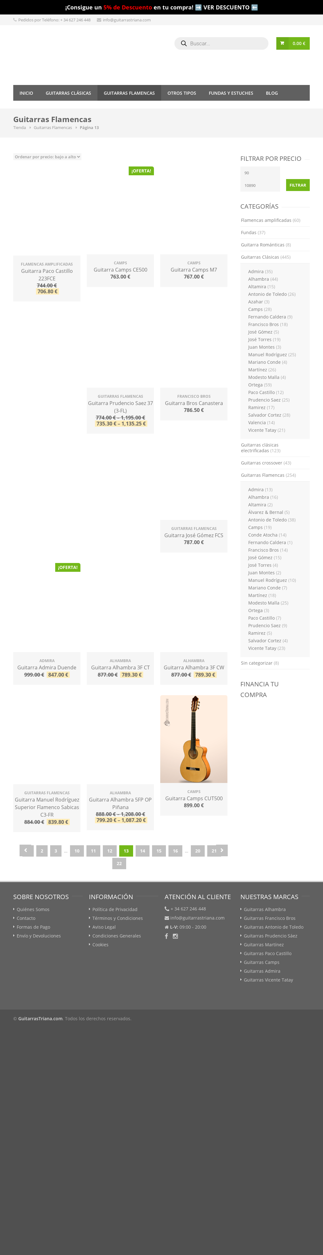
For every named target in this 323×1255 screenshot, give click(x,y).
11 (93, 851)
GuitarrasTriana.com (40, 1018)
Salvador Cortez (269, 415)
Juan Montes (264, 347)
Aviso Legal (104, 927)
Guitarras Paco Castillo (267, 953)
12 (109, 851)
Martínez (262, 370)
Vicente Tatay (266, 430)
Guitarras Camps (261, 962)
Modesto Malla (267, 377)
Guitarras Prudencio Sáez (270, 936)
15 (159, 851)
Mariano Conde (267, 362)
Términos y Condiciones (117, 918)
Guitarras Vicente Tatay (268, 980)
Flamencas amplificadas (270, 220)
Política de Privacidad (115, 909)
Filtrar (298, 185)
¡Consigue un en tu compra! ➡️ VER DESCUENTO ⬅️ (161, 7)
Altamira (261, 287)
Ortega (260, 385)
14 (142, 851)
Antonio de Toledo (272, 294)
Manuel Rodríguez (272, 354)
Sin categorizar (260, 663)
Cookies (100, 945)
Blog (272, 93)
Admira (260, 271)
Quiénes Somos (33, 909)
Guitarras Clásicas (68, 93)
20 (197, 851)
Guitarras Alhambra (265, 909)
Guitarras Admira (262, 971)
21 (214, 851)
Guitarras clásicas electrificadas (260, 447)
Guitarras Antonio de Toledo (273, 927)
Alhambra (263, 279)
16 (175, 851)
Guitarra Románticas (266, 245)
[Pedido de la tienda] (47, 156)
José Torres (264, 339)
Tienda (19, 127)
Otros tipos (181, 93)
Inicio (26, 93)
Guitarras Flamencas (129, 93)
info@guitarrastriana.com (127, 20)
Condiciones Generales (116, 936)
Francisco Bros (268, 324)
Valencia (261, 422)
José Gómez (263, 332)
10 (76, 851)
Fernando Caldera (270, 317)
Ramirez (261, 407)
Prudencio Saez (269, 400)
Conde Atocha (267, 535)
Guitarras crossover (266, 463)
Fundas (253, 232)
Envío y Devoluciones (39, 936)
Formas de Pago (33, 927)
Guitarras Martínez (264, 945)
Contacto (26, 918)
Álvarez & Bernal (269, 512)
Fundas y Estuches (231, 93)
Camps (260, 309)
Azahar (258, 302)
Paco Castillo (266, 392)
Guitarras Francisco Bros (270, 918)
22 (119, 863)
